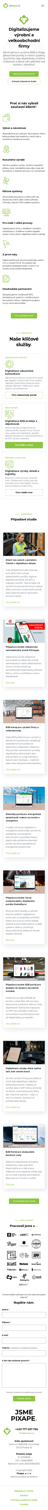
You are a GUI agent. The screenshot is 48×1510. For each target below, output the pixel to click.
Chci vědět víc (13, 602)
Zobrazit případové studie (24, 81)
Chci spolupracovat (24, 315)
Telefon (19, 1348)
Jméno (6, 1309)
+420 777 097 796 (26, 1429)
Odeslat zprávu (24, 1398)
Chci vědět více (24, 492)
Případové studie (24, 1491)
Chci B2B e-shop (24, 445)
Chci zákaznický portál (24, 395)
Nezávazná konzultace (24, 74)
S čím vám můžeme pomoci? (16, 1361)
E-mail (5, 1335)
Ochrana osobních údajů (24, 1500)
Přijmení (6, 1322)
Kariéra (24, 1495)
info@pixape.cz (26, 1433)
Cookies (24, 1504)
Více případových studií (24, 1201)
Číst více (10, 683)
